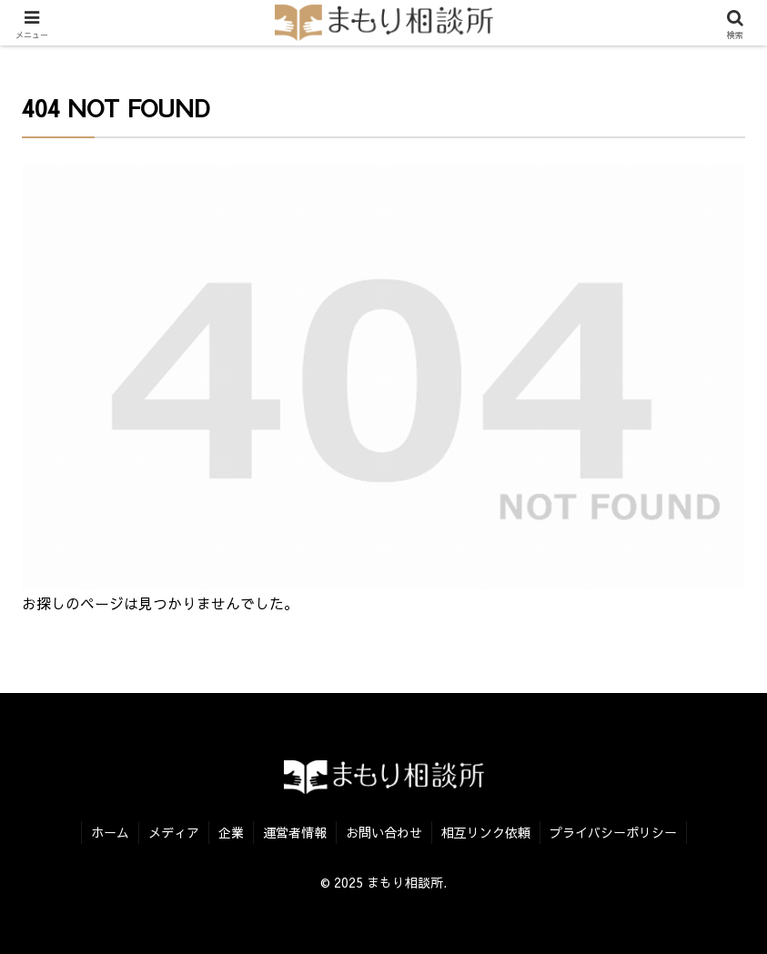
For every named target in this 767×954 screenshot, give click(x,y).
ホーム (110, 832)
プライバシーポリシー (613, 832)
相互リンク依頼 (485, 832)
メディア (173, 832)
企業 (231, 832)
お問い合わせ (384, 832)
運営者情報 (295, 832)
